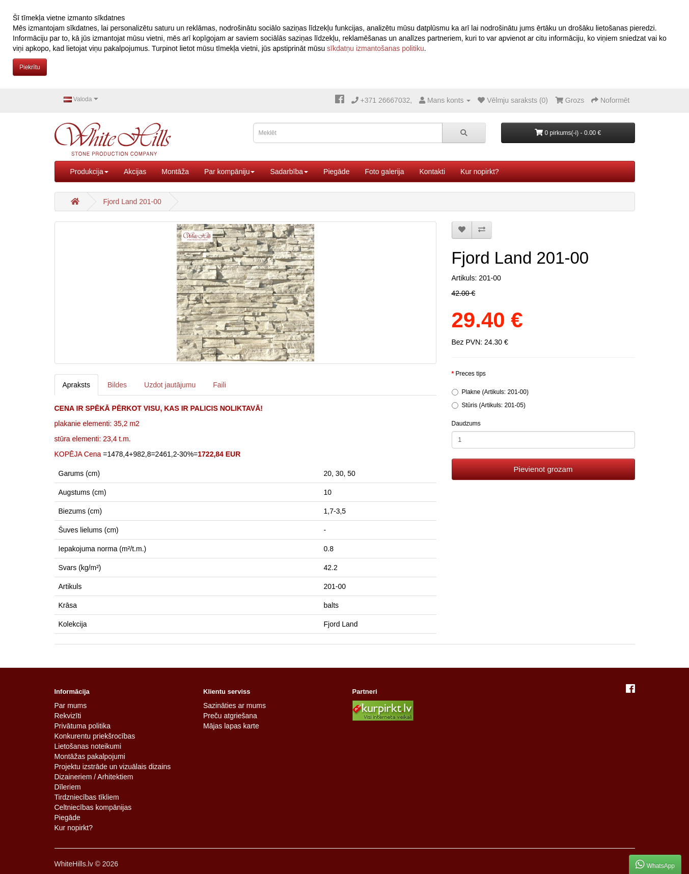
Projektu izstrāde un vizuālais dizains (112, 767)
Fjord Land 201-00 (132, 202)
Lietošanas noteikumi (88, 746)
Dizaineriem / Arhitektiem (93, 777)
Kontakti (432, 171)
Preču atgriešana (230, 716)
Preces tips (471, 373)
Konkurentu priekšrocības (94, 736)
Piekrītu (29, 67)
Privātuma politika (82, 726)
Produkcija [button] (89, 171)
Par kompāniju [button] (229, 171)
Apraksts (76, 385)
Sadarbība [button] (289, 171)
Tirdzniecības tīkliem (86, 797)
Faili (219, 385)
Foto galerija (384, 171)
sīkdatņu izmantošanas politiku (375, 48)
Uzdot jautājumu (170, 385)
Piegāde (336, 171)
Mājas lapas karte (231, 726)
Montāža (175, 171)
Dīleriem (67, 787)
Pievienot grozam (543, 469)
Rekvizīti (67, 716)
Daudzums (466, 423)
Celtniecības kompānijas (93, 807)
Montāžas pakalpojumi (89, 756)
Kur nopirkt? (479, 171)
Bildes (117, 385)
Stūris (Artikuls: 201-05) (489, 405)
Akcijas (135, 171)
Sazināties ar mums (234, 705)
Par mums (70, 705)
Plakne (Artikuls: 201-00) (490, 392)
